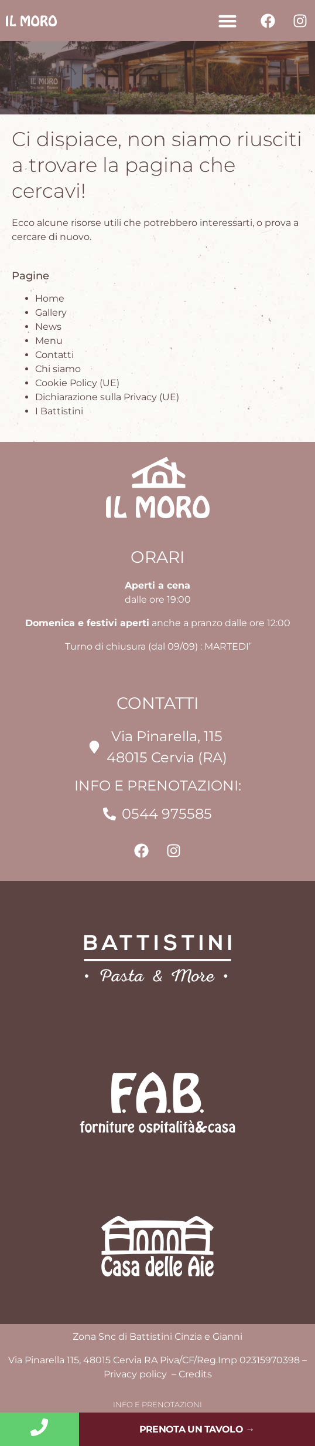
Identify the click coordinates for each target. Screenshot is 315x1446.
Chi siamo (58, 368)
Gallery (51, 312)
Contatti (54, 354)
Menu (49, 340)
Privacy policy (136, 1374)
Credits (195, 1374)
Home (49, 298)
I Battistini (59, 411)
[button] (227, 20)
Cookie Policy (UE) (77, 382)
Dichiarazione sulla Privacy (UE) (107, 397)
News (48, 326)
